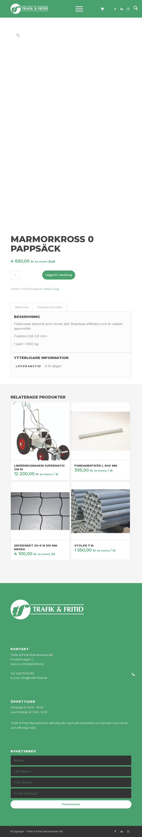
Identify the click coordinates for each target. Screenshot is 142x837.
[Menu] (77, 8)
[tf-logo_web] (59, 8)
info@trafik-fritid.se (34, 678)
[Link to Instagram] (128, 9)
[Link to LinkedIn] (122, 9)
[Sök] (133, 8)
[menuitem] (133, 8)
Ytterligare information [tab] (49, 307)
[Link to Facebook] (115, 9)
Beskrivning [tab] (21, 307)
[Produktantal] (15, 275)
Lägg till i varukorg (58, 274)
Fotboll (47, 288)
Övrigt (55, 288)
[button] (135, 674)
